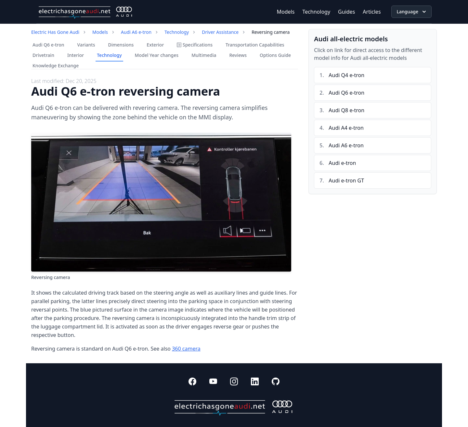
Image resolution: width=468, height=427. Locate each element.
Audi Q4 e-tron (346, 75)
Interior (75, 55)
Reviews (238, 55)
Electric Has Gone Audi (55, 32)
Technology (316, 11)
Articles (372, 11)
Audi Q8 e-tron (346, 110)
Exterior (155, 45)
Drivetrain (43, 55)
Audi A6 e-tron (136, 32)
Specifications (195, 45)
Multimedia (203, 55)
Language (412, 11)
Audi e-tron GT (346, 180)
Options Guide (275, 55)
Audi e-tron (342, 163)
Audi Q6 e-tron (48, 45)
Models (286, 11)
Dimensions (121, 45)
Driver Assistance (220, 32)
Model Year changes (157, 55)
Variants (86, 45)
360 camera (186, 348)
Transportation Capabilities (255, 45)
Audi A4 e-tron (346, 127)
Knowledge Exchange (55, 65)
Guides (346, 11)
